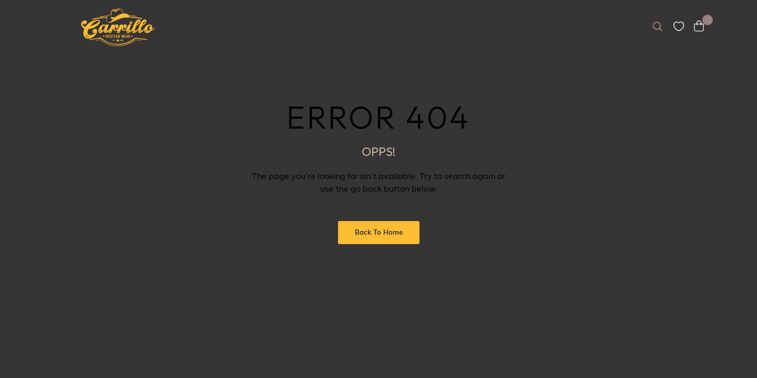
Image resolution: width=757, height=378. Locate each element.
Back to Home (379, 232)
